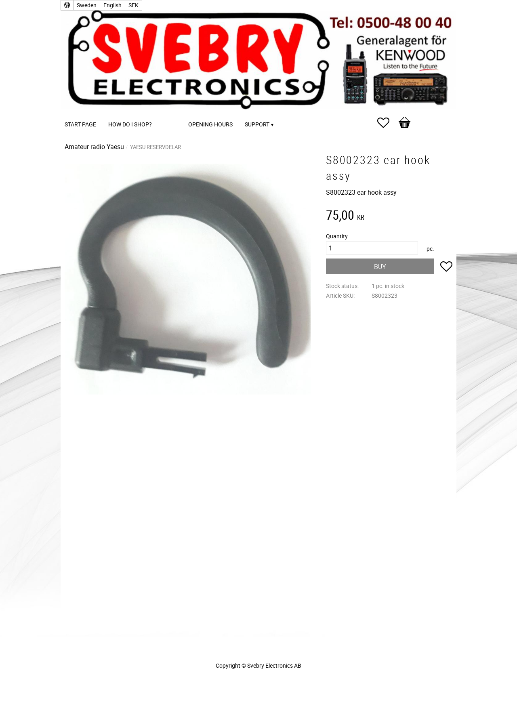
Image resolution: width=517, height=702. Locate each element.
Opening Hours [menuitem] (210, 124)
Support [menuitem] (257, 124)
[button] (387, 123)
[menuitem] (166, 113)
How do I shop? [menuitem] (130, 124)
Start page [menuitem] (80, 124)
